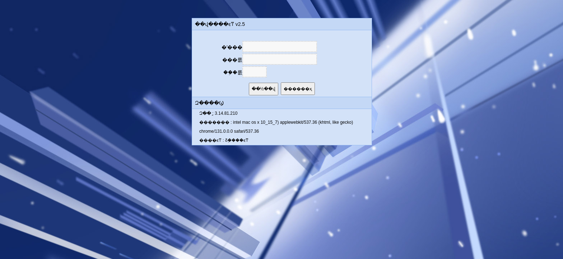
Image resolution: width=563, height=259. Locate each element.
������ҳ (298, 88)
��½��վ (263, 88)
